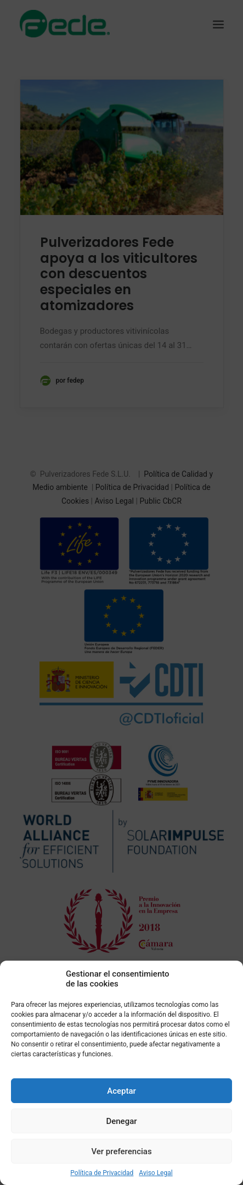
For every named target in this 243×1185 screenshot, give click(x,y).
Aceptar (121, 1091)
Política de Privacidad (101, 1173)
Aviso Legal (155, 1173)
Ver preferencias (121, 1151)
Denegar (121, 1121)
